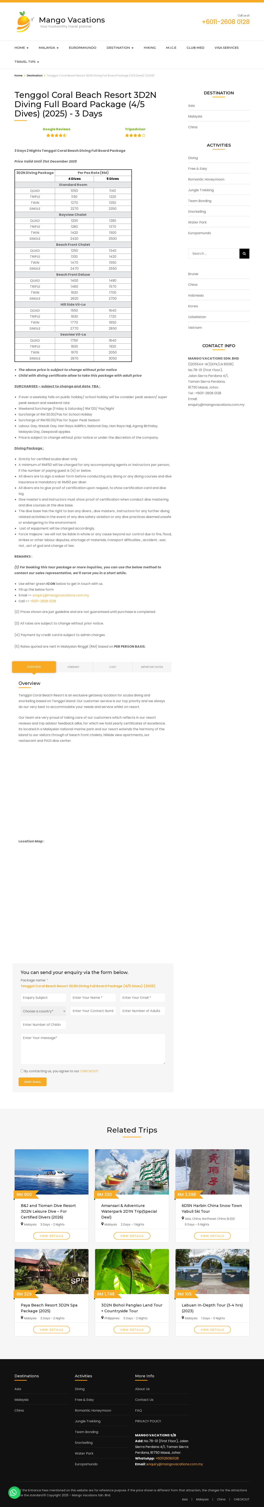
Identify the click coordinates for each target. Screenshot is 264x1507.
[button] (14, 1492)
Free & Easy (197, 168)
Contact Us (144, 1399)
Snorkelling (197, 211)
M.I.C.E (171, 48)
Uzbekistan (197, 317)
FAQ (138, 1410)
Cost (112, 667)
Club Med (195, 48)
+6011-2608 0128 (43, 601)
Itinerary (73, 667)
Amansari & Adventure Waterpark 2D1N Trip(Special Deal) (129, 1211)
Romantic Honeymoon (206, 179)
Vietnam (195, 327)
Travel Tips (24, 62)
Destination (118, 48)
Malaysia (47, 48)
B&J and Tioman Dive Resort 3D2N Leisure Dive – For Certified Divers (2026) (48, 1211)
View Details (51, 1235)
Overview (34, 667)
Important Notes (152, 667)
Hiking (150, 48)
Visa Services (227, 48)
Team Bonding (199, 200)
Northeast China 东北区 (218, 1219)
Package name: (34, 980)
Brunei (193, 274)
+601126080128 (167, 1458)
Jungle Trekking (201, 190)
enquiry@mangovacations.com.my (61, 595)
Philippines (112, 1318)
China (192, 127)
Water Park (197, 222)
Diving (193, 158)
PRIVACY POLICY (148, 1421)
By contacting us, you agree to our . (61, 1071)
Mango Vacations (72, 19)
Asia (191, 105)
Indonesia (196, 295)
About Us (142, 1389)
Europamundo (82, 48)
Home (19, 48)
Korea (193, 306)
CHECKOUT (89, 1071)
